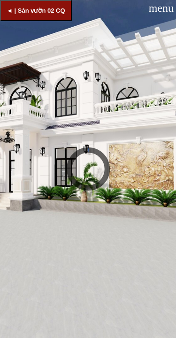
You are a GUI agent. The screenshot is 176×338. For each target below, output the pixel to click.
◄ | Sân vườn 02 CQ (36, 10)
